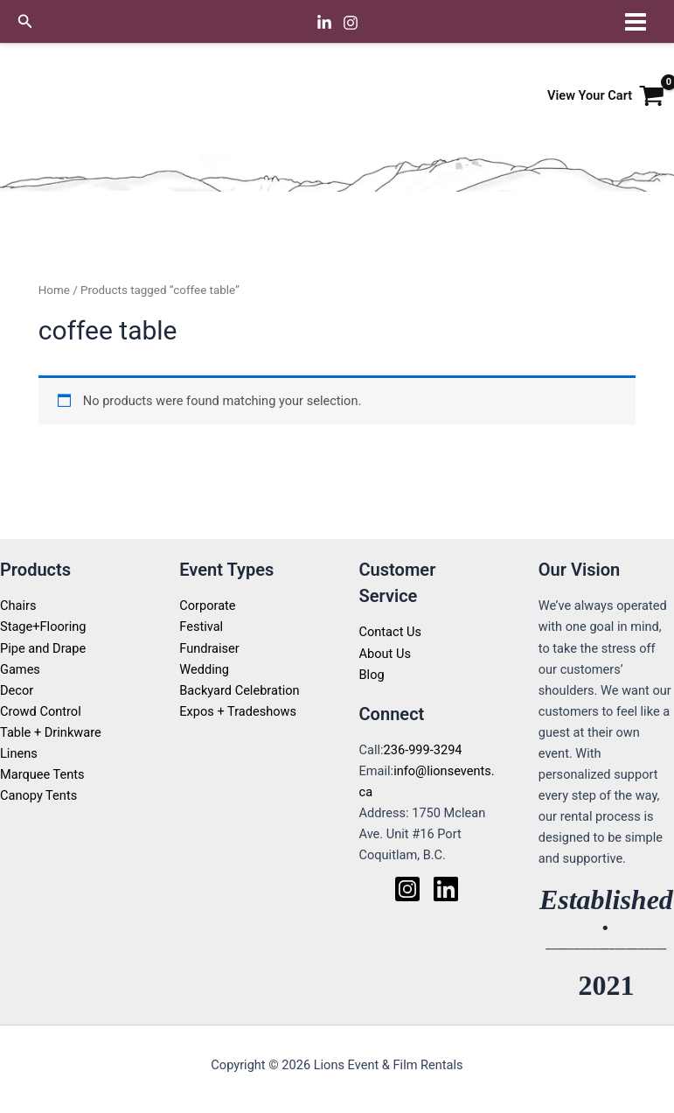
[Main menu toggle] (636, 21)
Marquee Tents (42, 774)
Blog (372, 674)
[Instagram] (350, 23)
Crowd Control (40, 711)
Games (20, 669)
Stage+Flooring (43, 626)
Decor (16, 690)
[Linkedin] (324, 23)
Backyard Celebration (239, 690)
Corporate (207, 605)
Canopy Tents (38, 795)
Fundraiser (209, 648)
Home (54, 290)
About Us (385, 654)
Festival (201, 626)
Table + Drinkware (50, 732)
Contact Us (390, 632)
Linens (19, 753)
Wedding (204, 669)
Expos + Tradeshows (237, 711)
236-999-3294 (423, 750)
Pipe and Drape (43, 648)
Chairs (18, 605)
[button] (25, 21)
